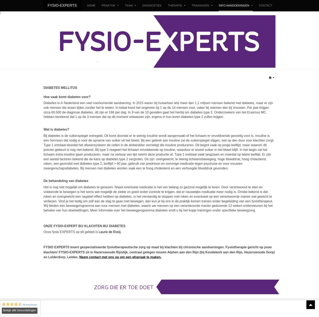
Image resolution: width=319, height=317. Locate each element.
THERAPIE (177, 5)
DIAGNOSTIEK (152, 5)
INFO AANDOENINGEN (236, 5)
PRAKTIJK (110, 5)
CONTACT (265, 5)
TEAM (130, 5)
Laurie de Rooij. (110, 232)
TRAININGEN (202, 5)
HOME (91, 5)
